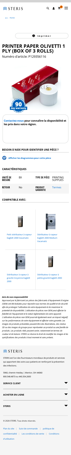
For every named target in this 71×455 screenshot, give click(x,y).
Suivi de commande (28, 428)
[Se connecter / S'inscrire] (54, 8)
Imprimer (43, 35)
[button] (49, 12)
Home (12, 18)
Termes (56, 187)
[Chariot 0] (59, 8)
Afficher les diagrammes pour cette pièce (29, 158)
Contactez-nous (14, 120)
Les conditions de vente (33, 433)
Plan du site (8, 428)
